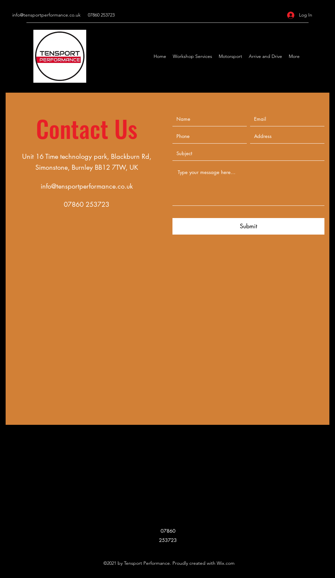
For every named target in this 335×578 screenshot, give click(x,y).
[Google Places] (309, 56)
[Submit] (248, 226)
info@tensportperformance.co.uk (46, 15)
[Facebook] (319, 56)
